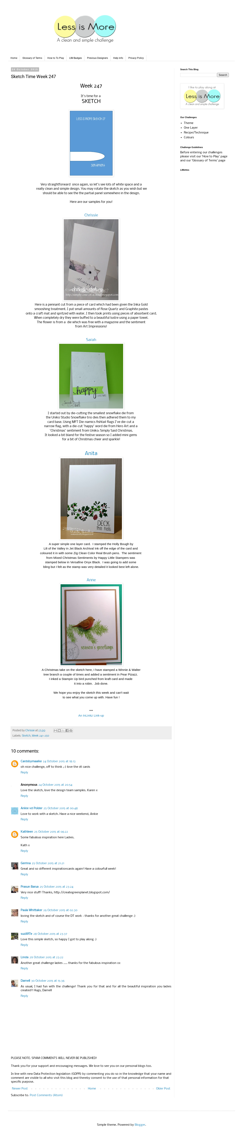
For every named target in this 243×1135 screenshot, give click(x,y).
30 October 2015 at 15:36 (47, 981)
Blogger (140, 1125)
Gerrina (26, 863)
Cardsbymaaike (31, 761)
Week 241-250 (40, 735)
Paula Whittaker (31, 910)
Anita (91, 453)
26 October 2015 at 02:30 (60, 910)
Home (14, 58)
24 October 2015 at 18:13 (59, 761)
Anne (91, 580)
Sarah (91, 340)
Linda (24, 957)
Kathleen (27, 831)
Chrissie (91, 215)
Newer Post (20, 1088)
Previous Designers (97, 58)
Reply (24, 772)
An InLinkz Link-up (91, 715)
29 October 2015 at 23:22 (46, 957)
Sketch (26, 735)
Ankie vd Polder (31, 808)
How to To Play (55, 58)
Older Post (163, 1088)
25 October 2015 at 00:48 (61, 808)
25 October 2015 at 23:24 (56, 886)
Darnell (25, 981)
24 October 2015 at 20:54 (55, 785)
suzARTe (26, 934)
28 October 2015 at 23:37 (50, 934)
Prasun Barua (29, 886)
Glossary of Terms (32, 58)
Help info (118, 58)
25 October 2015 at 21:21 (48, 863)
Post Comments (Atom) (46, 1095)
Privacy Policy (136, 58)
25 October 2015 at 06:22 (51, 831)
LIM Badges (75, 58)
